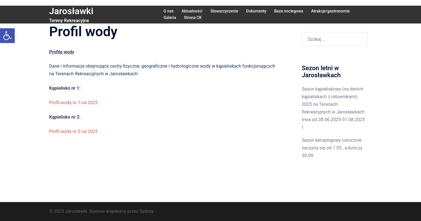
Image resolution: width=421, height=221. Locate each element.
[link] (7, 35)
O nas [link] (169, 11)
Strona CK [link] (193, 17)
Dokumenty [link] (256, 11)
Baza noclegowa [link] (288, 11)
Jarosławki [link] (71, 11)
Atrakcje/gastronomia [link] (330, 11)
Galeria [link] (170, 17)
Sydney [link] (146, 211)
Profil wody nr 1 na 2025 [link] (73, 102)
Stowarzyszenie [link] (224, 11)
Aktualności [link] (191, 11)
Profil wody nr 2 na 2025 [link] (73, 131)
